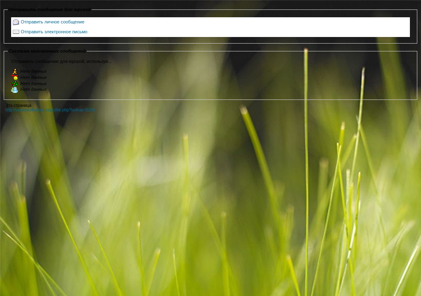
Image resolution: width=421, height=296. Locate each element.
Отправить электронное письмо (54, 31)
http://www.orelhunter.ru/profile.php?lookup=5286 (50, 110)
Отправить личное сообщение (53, 21)
